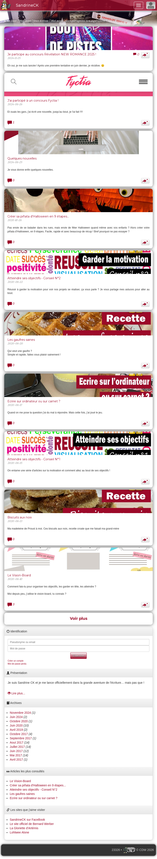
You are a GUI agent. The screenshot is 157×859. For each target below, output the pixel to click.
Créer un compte (15, 661)
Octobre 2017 (19, 734)
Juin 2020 (16, 725)
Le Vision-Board (19, 575)
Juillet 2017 (17, 746)
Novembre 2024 (20, 712)
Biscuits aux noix (19, 517)
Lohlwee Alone (19, 832)
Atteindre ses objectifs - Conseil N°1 (33, 459)
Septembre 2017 (21, 738)
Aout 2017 (16, 742)
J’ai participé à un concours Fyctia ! (32, 100)
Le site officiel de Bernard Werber (32, 824)
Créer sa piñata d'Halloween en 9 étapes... (38, 216)
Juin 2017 (16, 751)
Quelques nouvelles (22, 158)
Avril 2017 (16, 759)
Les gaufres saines (21, 340)
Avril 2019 (16, 729)
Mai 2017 (16, 755)
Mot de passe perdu (17, 664)
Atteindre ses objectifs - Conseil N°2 (34, 278)
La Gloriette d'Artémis (24, 828)
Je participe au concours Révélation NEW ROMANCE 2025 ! (51, 54)
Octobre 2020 (19, 721)
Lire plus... (16, 693)
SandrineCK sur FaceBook (27, 819)
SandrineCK (27, 5)
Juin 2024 (16, 717)
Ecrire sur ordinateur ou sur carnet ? (33, 401)
